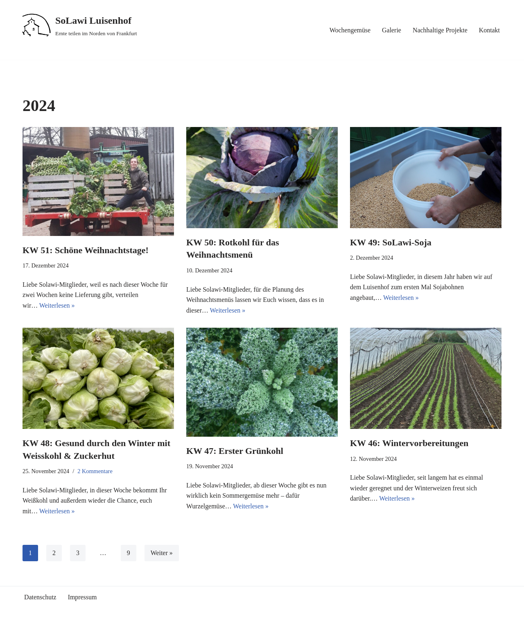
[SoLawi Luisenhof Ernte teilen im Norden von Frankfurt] (80, 25)
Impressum (82, 597)
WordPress (96, 617)
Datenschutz (40, 597)
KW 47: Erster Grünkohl (234, 451)
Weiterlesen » (57, 305)
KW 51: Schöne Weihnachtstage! (86, 250)
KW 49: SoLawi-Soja (390, 242)
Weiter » (162, 553)
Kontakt (489, 30)
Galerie (391, 30)
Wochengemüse (349, 30)
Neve (29, 617)
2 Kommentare (95, 471)
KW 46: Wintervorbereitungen (409, 443)
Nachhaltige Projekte (440, 30)
